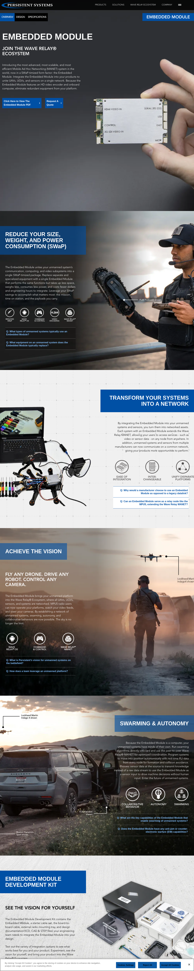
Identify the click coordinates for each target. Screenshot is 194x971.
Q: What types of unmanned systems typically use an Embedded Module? (36, 333)
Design (20, 17)
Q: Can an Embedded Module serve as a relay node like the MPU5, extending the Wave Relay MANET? (154, 503)
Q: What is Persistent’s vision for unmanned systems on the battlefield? (38, 661)
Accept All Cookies (170, 965)
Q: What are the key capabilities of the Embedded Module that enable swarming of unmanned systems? (152, 819)
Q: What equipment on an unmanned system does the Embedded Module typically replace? (37, 344)
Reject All (147, 965)
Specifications (37, 17)
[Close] (189, 964)
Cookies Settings (126, 965)
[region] (97, 965)
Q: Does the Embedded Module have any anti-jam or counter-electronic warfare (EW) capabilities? (153, 830)
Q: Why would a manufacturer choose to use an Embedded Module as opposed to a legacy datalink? (154, 492)
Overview (7, 17)
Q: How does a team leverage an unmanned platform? (37, 671)
